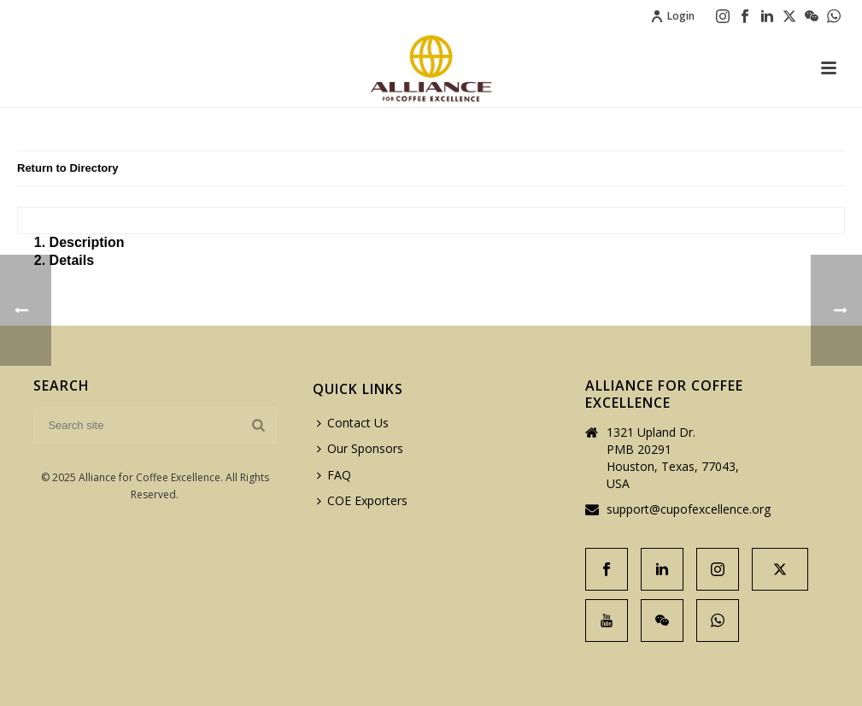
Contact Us (353, 423)
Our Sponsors (360, 448)
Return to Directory (67, 168)
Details (72, 260)
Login (672, 16)
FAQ (334, 475)
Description (87, 242)
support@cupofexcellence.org (689, 509)
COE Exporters (362, 500)
